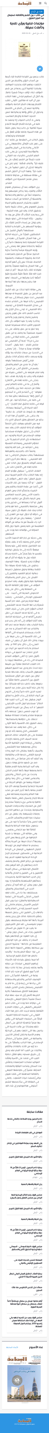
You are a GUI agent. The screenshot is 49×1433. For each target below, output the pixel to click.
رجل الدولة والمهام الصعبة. (31, 1184)
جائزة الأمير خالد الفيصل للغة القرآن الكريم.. (25, 1157)
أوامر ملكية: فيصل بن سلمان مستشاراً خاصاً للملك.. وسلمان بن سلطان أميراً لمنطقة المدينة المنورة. (24, 1304)
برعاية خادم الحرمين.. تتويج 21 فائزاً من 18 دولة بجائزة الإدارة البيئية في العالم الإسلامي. (26, 1170)
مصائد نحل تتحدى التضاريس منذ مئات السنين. (27, 1289)
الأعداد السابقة (12, 1347)
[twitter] (40, 69)
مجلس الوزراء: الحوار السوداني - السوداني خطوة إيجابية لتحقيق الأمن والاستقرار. (26, 1248)
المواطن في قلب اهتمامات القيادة (28, 1132)
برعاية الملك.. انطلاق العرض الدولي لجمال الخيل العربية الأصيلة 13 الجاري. (25, 1275)
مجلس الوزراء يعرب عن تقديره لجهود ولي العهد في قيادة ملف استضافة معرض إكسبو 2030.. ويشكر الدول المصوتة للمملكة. (25, 1322)
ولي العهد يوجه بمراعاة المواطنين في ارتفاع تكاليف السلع (24, 1145)
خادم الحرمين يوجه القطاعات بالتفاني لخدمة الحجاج (24, 1121)
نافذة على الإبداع (37, 12)
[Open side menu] (40, 3)
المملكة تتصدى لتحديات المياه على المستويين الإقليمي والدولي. (28, 1262)
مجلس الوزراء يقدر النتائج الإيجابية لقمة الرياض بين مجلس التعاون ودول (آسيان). (26, 1196)
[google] (33, 69)
